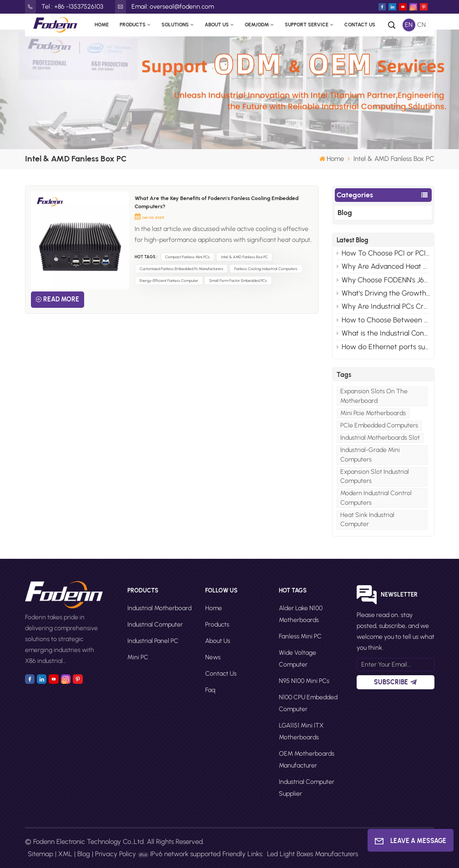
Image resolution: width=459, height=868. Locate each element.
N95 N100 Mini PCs (304, 681)
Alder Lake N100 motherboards (301, 614)
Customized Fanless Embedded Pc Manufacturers (181, 268)
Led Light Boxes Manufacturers (312, 854)
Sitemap (40, 854)
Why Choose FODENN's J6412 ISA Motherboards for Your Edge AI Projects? (383, 280)
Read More (61, 299)
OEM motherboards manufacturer (306, 759)
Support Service (306, 25)
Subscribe (395, 682)
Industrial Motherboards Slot (380, 438)
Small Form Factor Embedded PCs (238, 280)
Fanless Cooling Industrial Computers (266, 268)
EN (409, 25)
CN (421, 25)
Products (133, 25)
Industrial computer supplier (306, 788)
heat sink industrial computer (367, 519)
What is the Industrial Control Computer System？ (383, 333)
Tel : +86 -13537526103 (64, 7)
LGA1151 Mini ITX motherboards (301, 731)
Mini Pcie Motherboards (373, 413)
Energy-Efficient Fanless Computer (169, 280)
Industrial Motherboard (159, 608)
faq (210, 690)
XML (65, 854)
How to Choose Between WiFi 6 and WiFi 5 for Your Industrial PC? (383, 320)
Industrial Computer (155, 624)
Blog (345, 212)
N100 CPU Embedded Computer (308, 703)
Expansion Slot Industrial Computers (374, 476)
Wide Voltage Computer (297, 658)
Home (102, 25)
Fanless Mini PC (300, 636)
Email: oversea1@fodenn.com (164, 7)
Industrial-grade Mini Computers (370, 454)
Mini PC (137, 657)
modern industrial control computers (376, 497)
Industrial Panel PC (152, 641)
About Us (217, 25)
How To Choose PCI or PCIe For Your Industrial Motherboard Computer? (383, 253)
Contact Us (359, 25)
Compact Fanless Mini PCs (187, 257)
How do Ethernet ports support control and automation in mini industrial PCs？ (383, 346)
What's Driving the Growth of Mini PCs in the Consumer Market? (383, 293)
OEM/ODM (257, 25)
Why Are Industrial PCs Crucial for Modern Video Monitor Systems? (383, 306)
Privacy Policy (115, 854)
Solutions (175, 25)
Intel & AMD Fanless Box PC (244, 257)
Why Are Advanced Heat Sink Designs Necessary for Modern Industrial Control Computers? (383, 266)
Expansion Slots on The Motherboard (374, 395)
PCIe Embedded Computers (379, 425)
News (213, 657)
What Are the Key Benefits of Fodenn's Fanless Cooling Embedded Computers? (216, 202)
